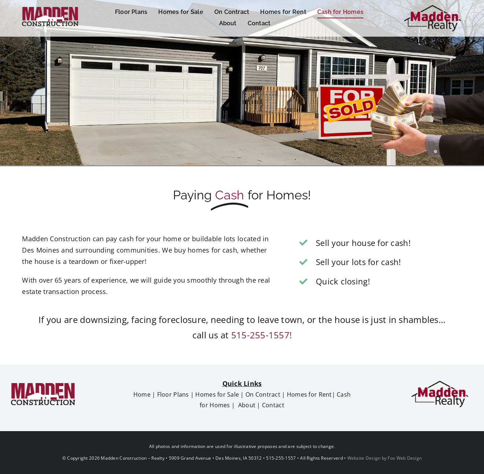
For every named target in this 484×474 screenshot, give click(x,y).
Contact (273, 405)
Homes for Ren (307, 394)
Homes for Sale (217, 394)
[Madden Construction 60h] (50, 10)
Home (142, 394)
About (246, 405)
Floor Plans (173, 394)
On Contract (262, 394)
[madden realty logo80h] (439, 382)
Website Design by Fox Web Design (384, 458)
